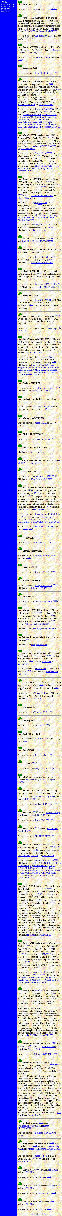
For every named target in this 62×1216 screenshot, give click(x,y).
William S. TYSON (43, 804)
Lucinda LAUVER (42, 9)
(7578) (32, 974)
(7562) (53, 835)
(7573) (50, 948)
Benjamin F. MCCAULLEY (47, 284)
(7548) (55, 695)
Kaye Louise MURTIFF (41, 479)
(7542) (28, 639)
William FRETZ (25, 1161)
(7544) (31, 661)
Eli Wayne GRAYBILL (45, 555)
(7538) (55, 601)
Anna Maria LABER (44, 367)
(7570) (39, 899)
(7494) (42, 49)
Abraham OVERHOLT (40, 873)
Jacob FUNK (40, 668)
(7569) (39, 894)
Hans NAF (46, 661)
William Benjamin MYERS (37, 624)
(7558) (55, 803)
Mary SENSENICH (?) (44, 769)
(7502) (50, 140)
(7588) (56, 1065)
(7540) (51, 615)
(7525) (54, 476)
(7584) (54, 1043)
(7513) (20, 286)
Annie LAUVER (49, 114)
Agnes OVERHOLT (26, 148)
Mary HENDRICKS (48, 31)
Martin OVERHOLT (44, 860)
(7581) (36, 990)
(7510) (51, 259)
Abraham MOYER (26, 171)
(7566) (55, 860)
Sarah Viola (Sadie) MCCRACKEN (37, 241)
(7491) (50, 28)
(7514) (31, 305)
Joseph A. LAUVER (44, 109)
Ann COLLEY (24, 831)
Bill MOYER (53, 239)
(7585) (31, 1046)
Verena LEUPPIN (42, 439)
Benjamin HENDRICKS (45, 1133)
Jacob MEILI (41, 423)
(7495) (20, 60)
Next (45, 1214)
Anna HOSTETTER (43, 602)
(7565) (35, 850)
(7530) (20, 516)
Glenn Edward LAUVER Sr (47, 514)
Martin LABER (32, 375)
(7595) (38, 1158)
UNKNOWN (35, 463)
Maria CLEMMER (26, 198)
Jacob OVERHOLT (39, 863)
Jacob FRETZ (41, 1156)
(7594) (33, 1158)
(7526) (29, 490)
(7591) (20, 1135)
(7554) (57, 768)
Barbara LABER (25, 372)
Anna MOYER (33, 168)
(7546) (41, 685)
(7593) (35, 1146)
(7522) (25, 425)
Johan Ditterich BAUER (45, 257)
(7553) (34, 763)
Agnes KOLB (48, 855)
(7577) (27, 962)
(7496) (55, 72)
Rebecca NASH (44, 980)
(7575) (43, 954)
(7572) (28, 945)
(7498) (58, 89)
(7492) (25, 38)
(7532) (25, 529)
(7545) (29, 671)
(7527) (36, 493)
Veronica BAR (40, 712)
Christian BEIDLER (44, 407)
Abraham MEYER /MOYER (43, 146)
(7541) (53, 621)
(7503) (39, 155)
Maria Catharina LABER (46, 370)
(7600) (39, 1201)
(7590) (41, 1123)
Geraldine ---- (40, 477)
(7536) (53, 571)
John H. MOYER (39, 230)
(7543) (48, 655)
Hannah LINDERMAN (28, 799)
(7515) (57, 316)
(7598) (38, 1185)
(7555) (56, 776)
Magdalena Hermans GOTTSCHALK (44, 1149)
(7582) (41, 990)
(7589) (39, 1070)
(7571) (52, 902)
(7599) (53, 1193)
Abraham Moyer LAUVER (30, 119)
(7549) (50, 711)
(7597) (49, 1177)
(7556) (39, 793)
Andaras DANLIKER (44, 388)
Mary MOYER (38, 53)
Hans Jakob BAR (42, 739)
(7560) (52, 819)
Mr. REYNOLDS (42, 836)
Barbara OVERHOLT (39, 870)
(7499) (45, 111)
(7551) (25, 741)
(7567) (44, 888)
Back (33, 1214)
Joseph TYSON (42, 820)
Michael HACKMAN (40, 588)
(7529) (48, 506)
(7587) (51, 1065)
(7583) (53, 993)
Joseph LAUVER (42, 572)
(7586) (55, 1053)
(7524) (49, 476)
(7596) (36, 1169)
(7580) (42, 974)
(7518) (54, 362)
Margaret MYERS (39, 644)
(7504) (47, 181)
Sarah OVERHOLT (38, 875)
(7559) (35, 812)
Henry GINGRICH (43, 73)
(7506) (20, 195)
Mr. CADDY (40, 1177)
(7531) (25, 516)
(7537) (55, 585)
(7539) (39, 612)
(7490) (47, 20)
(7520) (25, 401)
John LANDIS (41, 755)
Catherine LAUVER (43, 36)
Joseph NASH (24, 977)
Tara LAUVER (49, 519)
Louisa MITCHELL (43, 57)
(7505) (43, 187)
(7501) (48, 137)
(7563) (52, 847)
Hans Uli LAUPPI (43, 300)
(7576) (48, 954)
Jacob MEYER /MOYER (42, 195)
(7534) (37, 537)
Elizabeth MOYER (43, 166)
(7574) (23, 954)
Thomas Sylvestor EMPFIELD (44, 628)
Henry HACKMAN (43, 585)
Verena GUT (23, 664)
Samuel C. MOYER (26, 31)
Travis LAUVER (52, 522)
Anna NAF (36, 698)
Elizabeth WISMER (43, 1054)
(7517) (54, 349)
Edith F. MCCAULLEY (47, 287)
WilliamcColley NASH (35, 780)
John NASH (52, 828)
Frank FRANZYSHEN (45, 526)
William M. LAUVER (27, 117)
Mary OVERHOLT (38, 868)
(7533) (30, 529)
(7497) (51, 84)
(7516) (54, 341)
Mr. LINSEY (40, 1209)
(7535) (28, 558)
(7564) (57, 847)
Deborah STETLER (43, 542)
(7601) (49, 1209)
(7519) (57, 388)
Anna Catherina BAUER (42, 262)
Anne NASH (30, 982)
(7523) (53, 439)
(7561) (36, 828)
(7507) (40, 205)
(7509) (41, 252)
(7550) (47, 725)
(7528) (30, 496)
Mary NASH (30, 980)
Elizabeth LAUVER (47, 117)
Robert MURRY (38, 452)
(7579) (37, 974)
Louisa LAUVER (35, 127)
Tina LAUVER (35, 519)
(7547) (56, 688)
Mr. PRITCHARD (43, 1193)
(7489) (54, 9)
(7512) (32, 279)
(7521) (47, 409)
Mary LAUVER (35, 122)
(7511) (39, 273)
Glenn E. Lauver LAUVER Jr (31, 522)
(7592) (51, 1143)
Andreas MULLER (33, 352)
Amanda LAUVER (36, 124)
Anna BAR (39, 726)
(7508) (50, 227)
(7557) (25, 796)
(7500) (50, 111)
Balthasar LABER (41, 372)
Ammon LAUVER (52, 127)
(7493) (30, 38)
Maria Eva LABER (39, 365)
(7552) (51, 755)
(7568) (49, 888)
